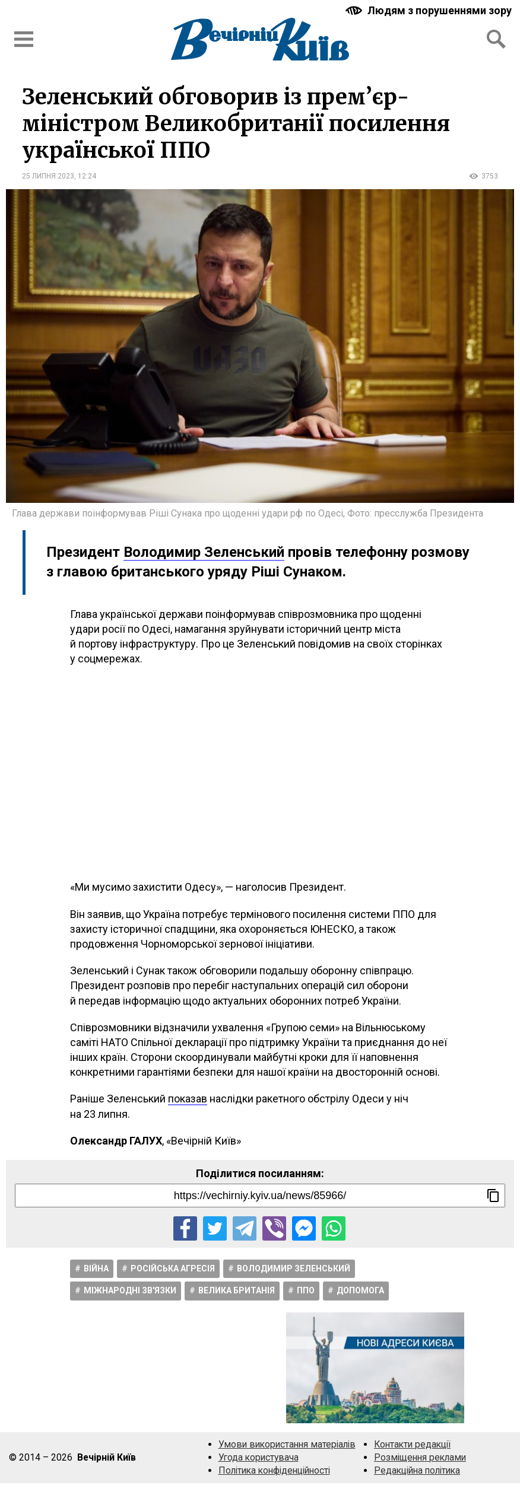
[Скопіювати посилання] (493, 1195)
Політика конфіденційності (274, 1470)
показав (187, 1098)
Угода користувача (258, 1457)
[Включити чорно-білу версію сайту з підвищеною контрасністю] (430, 10)
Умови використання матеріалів (287, 1444)
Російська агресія (173, 1268)
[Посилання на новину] (260, 1195)
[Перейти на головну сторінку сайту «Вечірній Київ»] (260, 39)
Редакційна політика (417, 1470)
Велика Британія (236, 1290)
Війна (96, 1268)
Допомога (360, 1290)
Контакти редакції (412, 1444)
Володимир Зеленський (203, 552)
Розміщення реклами (420, 1457)
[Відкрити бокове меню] (24, 39)
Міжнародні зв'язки (130, 1290)
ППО (306, 1290)
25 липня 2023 (48, 176)
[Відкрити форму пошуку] (496, 39)
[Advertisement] (260, 773)
